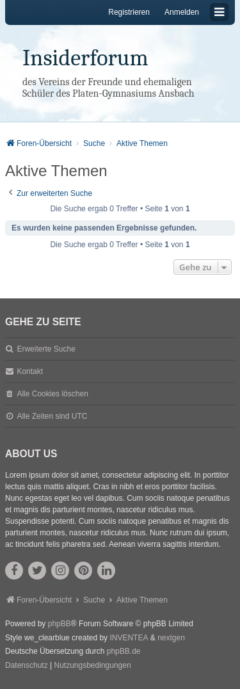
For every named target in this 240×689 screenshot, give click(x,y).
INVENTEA (128, 637)
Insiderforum (85, 58)
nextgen (171, 637)
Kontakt (30, 371)
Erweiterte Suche (46, 348)
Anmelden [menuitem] (181, 12)
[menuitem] (26, 666)
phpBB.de (124, 651)
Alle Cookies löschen (52, 393)
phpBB (59, 623)
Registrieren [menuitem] (129, 12)
